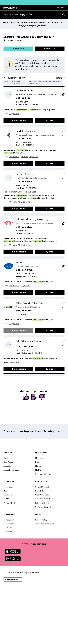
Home (6, 458)
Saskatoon (8, 487)
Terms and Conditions (44, 524)
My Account (40, 458)
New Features (9, 462)
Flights (38, 470)
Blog (37, 462)
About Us (7, 466)
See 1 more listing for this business (20, 192)
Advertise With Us (43, 499)
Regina (6, 491)
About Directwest (11, 470)
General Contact (42, 487)
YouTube (9, 528)
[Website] (14, 156)
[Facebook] (40, 156)
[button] (61, 8)
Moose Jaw (8, 495)
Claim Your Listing (42, 495)
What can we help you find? (19, 14)
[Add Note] (63, 95)
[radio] (26, 397)
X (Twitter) (9, 524)
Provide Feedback (42, 491)
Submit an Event (42, 503)
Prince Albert (9, 503)
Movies (38, 466)
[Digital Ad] (14, 113)
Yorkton (7, 499)
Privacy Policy (41, 520)
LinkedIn (9, 532)
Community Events (43, 474)
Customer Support (43, 507)
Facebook (9, 520)
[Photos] (24, 156)
